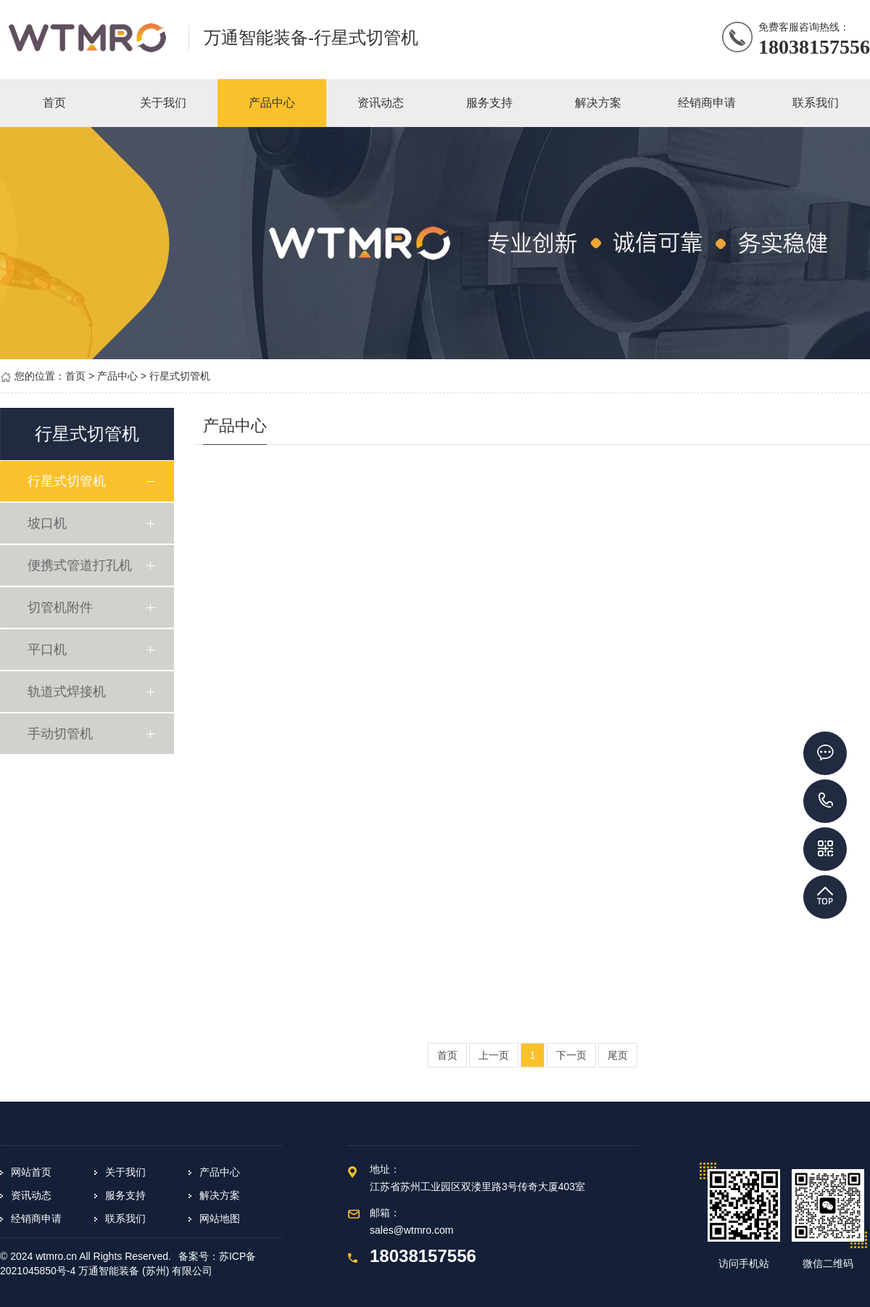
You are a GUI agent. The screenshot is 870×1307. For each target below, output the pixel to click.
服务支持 (125, 1195)
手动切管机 (61, 733)
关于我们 (125, 1172)
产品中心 (117, 376)
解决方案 (219, 1195)
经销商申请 (36, 1218)
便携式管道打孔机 (81, 565)
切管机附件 (61, 607)
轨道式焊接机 (68, 691)
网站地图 (219, 1218)
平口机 (48, 649)
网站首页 (31, 1172)
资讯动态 (31, 1195)
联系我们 (125, 1218)
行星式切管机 (179, 376)
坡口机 (48, 523)
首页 (75, 376)
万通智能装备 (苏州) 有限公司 (145, 1271)
